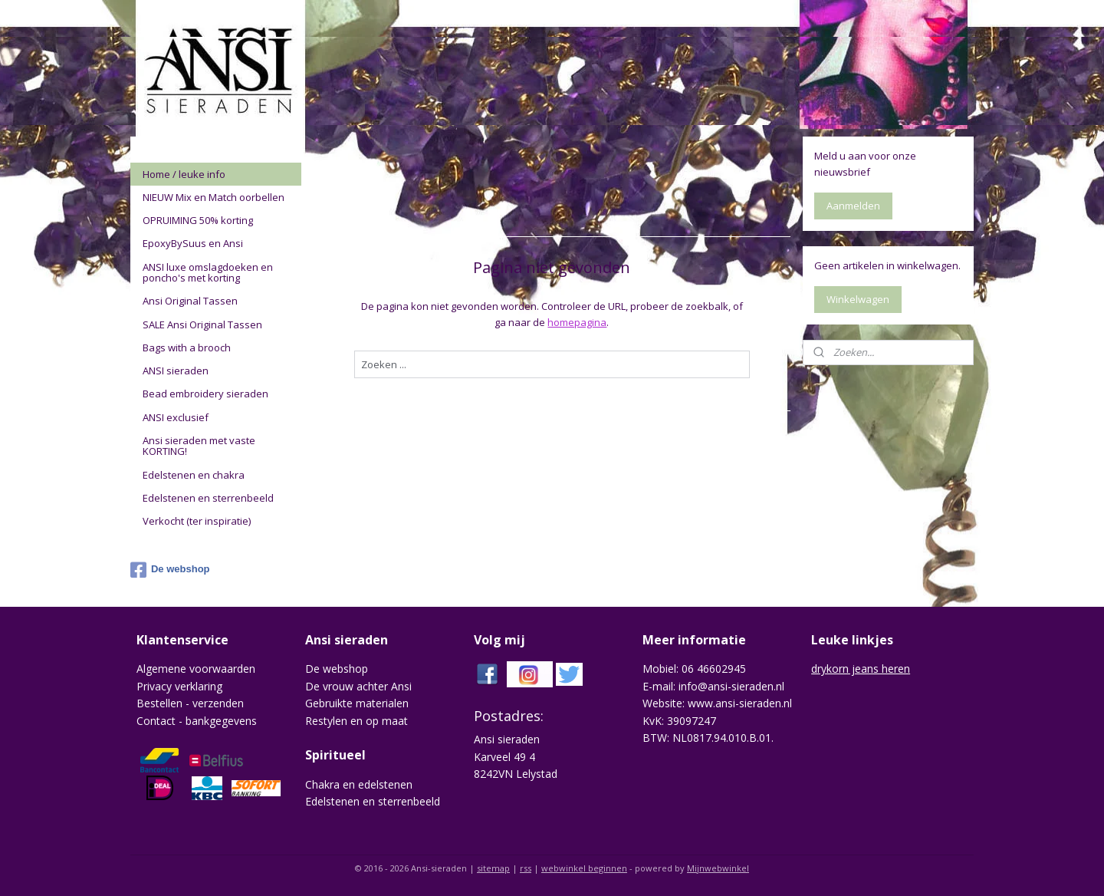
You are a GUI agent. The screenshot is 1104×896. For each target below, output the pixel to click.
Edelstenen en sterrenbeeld (208, 498)
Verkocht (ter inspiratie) (197, 521)
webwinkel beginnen (584, 868)
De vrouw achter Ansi (358, 686)
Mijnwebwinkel (718, 868)
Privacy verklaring (179, 686)
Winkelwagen (857, 299)
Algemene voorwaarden (195, 668)
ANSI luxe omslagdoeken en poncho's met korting (208, 272)
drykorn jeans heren (860, 668)
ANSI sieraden (176, 370)
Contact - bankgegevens (196, 720)
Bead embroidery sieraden (205, 393)
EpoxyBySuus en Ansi (193, 243)
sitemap (493, 868)
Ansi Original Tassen (190, 301)
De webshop (170, 570)
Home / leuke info (184, 174)
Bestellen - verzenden (190, 703)
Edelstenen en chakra (194, 475)
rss (525, 868)
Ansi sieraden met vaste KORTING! (199, 445)
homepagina (576, 322)
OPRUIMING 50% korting (198, 220)
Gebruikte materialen (357, 703)
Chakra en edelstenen (358, 784)
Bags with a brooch (187, 347)
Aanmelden (853, 205)
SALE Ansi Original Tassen (202, 324)
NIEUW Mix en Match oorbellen (213, 197)
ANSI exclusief (176, 417)
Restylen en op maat (356, 720)
